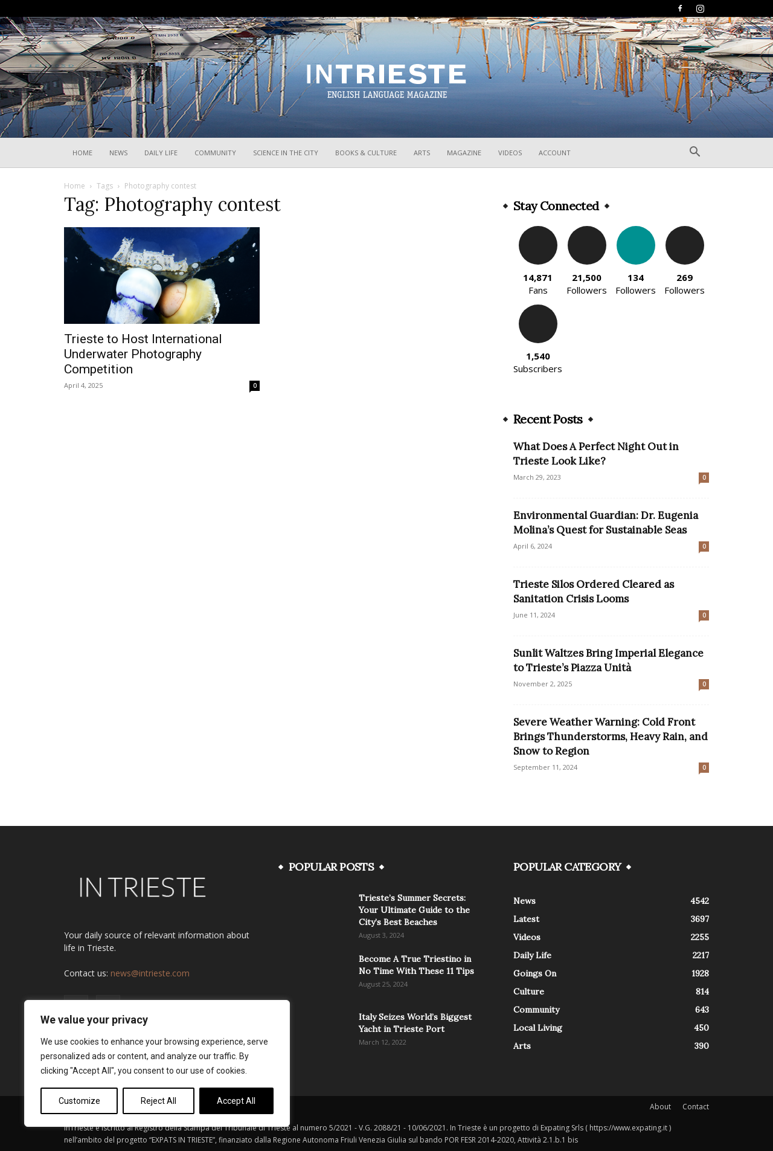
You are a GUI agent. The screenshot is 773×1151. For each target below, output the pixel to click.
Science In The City (285, 152)
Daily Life (161, 152)
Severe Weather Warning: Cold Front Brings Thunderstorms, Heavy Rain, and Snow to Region (610, 736)
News (118, 152)
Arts (422, 152)
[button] (694, 153)
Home (82, 152)
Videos (510, 152)
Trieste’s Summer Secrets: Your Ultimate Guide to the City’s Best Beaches (414, 909)
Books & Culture (366, 152)
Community (215, 152)
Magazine (464, 152)
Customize (79, 1101)
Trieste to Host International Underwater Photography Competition (143, 354)
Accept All (236, 1101)
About (660, 1106)
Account (555, 152)
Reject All (158, 1101)
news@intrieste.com (150, 973)
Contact (695, 1106)
